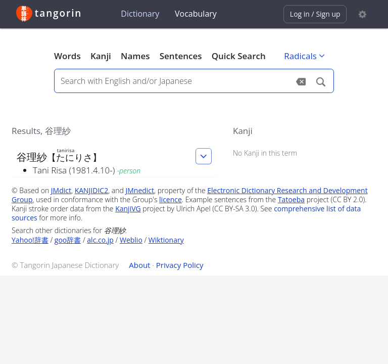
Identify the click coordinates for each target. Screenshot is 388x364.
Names (135, 56)
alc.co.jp (100, 240)
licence (170, 199)
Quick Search (239, 56)
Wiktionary (166, 240)
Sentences (181, 56)
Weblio (131, 240)
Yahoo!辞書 (30, 240)
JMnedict (139, 190)
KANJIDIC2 (92, 190)
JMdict (61, 190)
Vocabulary (196, 13)
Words (67, 56)
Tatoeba (291, 199)
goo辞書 (68, 240)
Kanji (100, 56)
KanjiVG (128, 208)
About (139, 265)
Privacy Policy (180, 265)
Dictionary (140, 13)
